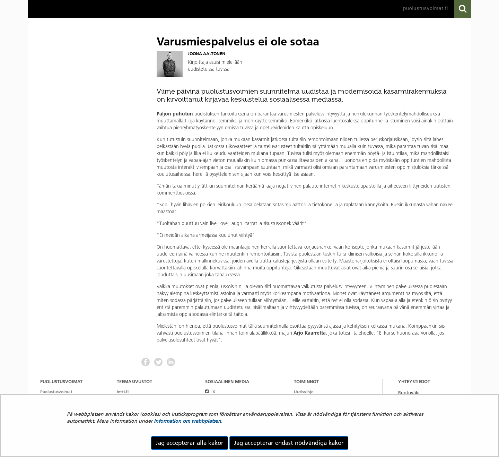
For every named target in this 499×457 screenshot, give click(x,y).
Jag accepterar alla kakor (190, 442)
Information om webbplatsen (187, 421)
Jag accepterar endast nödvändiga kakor (289, 442)
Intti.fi (123, 391)
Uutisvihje (303, 391)
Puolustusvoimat (56, 391)
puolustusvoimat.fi (425, 8)
